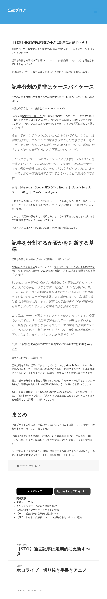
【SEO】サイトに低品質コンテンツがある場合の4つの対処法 (49, 517)
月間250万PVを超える (23, 266)
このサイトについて (34, 590)
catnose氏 (52, 270)
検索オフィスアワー (32, 115)
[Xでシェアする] (34, 491)
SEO (39, 465)
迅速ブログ (17, 10)
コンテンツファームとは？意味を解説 (36, 505)
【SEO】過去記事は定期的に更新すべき (37, 513)
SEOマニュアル (24, 502)
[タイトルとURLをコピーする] (72, 491)
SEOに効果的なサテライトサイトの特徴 (37, 509)
